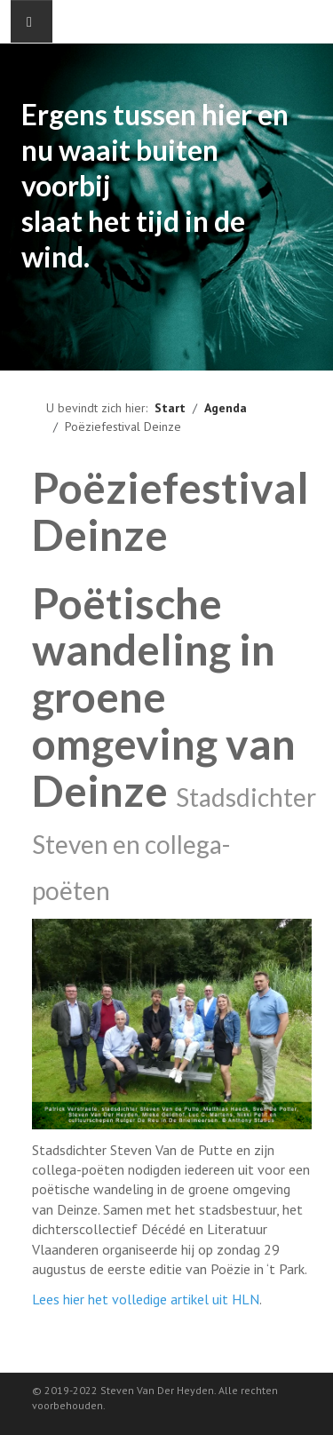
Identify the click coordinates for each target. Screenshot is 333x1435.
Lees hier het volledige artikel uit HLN (145, 1299)
